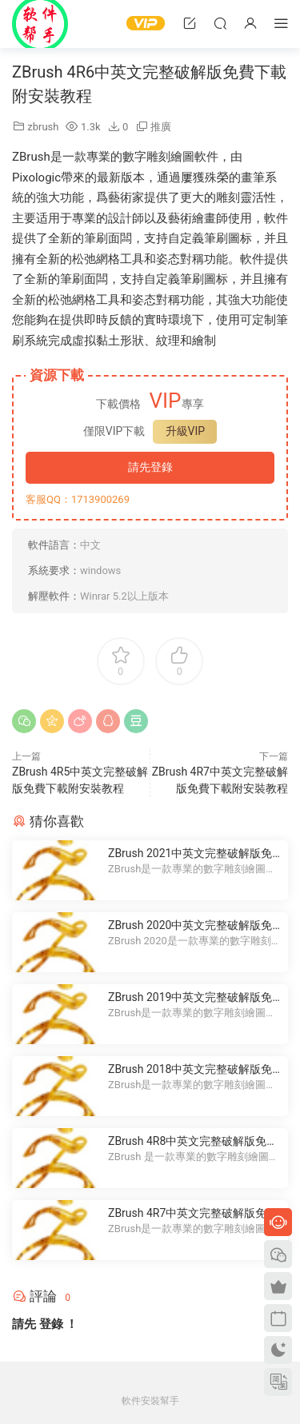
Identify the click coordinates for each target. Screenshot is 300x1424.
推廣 (160, 127)
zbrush (42, 127)
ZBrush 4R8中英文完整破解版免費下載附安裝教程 (193, 1142)
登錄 (51, 1324)
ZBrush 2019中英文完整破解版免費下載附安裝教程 (190, 998)
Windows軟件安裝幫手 (40, 24)
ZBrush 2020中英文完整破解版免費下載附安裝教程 (190, 926)
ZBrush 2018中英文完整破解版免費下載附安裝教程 (190, 1070)
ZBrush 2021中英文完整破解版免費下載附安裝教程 (190, 854)
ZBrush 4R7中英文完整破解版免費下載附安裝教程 (193, 1214)
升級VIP (186, 431)
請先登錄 (150, 467)
